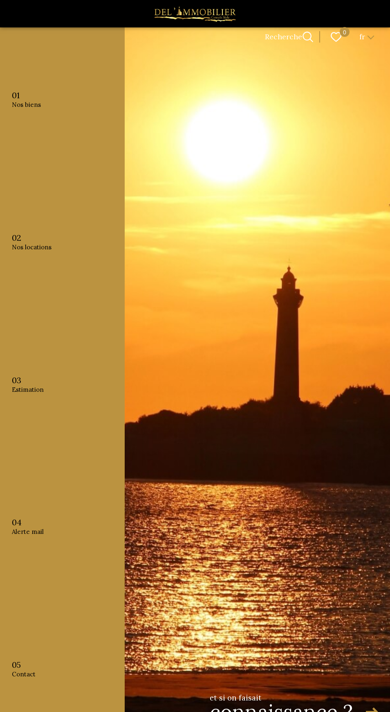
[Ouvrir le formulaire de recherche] (308, 37)
